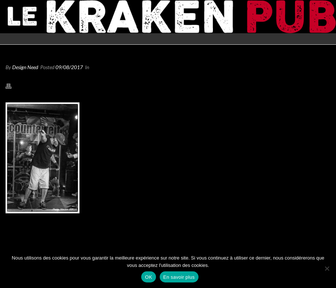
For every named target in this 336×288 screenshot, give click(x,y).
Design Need (25, 67)
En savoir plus (179, 277)
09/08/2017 (69, 67)
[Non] (326, 268)
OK (148, 277)
